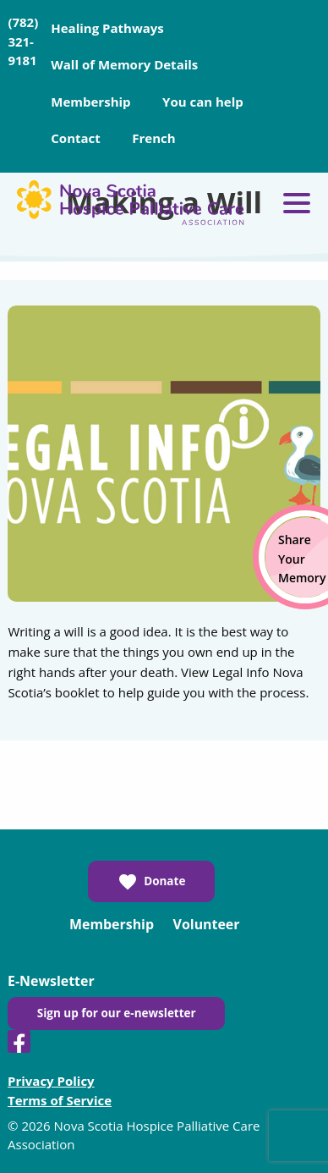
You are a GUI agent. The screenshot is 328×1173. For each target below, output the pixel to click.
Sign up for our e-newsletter (116, 1013)
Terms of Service (60, 1100)
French (153, 137)
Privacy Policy (51, 1080)
